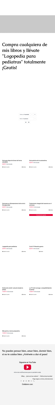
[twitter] (23, 371)
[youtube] (27, 358)
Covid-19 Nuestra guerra (36, 237)
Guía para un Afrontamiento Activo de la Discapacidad (13, 195)
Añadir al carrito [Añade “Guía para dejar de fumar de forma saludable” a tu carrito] (6, 158)
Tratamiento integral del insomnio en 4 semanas (40, 195)
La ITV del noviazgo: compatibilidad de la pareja (40, 279)
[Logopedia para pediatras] (14, 220)
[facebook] (21, 371)
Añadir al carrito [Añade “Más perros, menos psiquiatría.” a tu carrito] (6, 326)
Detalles (24, 158)
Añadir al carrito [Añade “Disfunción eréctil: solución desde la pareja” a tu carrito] (6, 285)
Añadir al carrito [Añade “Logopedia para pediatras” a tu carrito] (6, 242)
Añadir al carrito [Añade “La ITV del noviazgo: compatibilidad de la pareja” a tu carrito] (33, 285)
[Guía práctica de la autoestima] (41, 133)
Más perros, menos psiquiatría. (11, 322)
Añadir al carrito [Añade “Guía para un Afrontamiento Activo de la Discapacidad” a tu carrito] (6, 201)
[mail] (31, 371)
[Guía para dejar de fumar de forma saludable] (14, 133)
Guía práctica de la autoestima (38, 151)
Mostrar (24, 109)
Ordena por (24, 105)
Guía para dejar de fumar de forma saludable (12, 152)
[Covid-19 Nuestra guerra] (41, 220)
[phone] (34, 371)
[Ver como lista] (28, 113)
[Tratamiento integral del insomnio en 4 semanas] (41, 177)
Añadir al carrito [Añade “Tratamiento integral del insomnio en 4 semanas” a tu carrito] (33, 201)
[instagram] (26, 371)
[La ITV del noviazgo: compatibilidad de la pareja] (41, 261)
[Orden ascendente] (35, 105)
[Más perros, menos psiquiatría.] (14, 304)
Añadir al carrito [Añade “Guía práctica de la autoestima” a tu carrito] (33, 158)
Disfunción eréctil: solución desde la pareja (12, 279)
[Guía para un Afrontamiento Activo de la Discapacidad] (14, 177)
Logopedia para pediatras (9, 237)
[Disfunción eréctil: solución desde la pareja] (14, 261)
